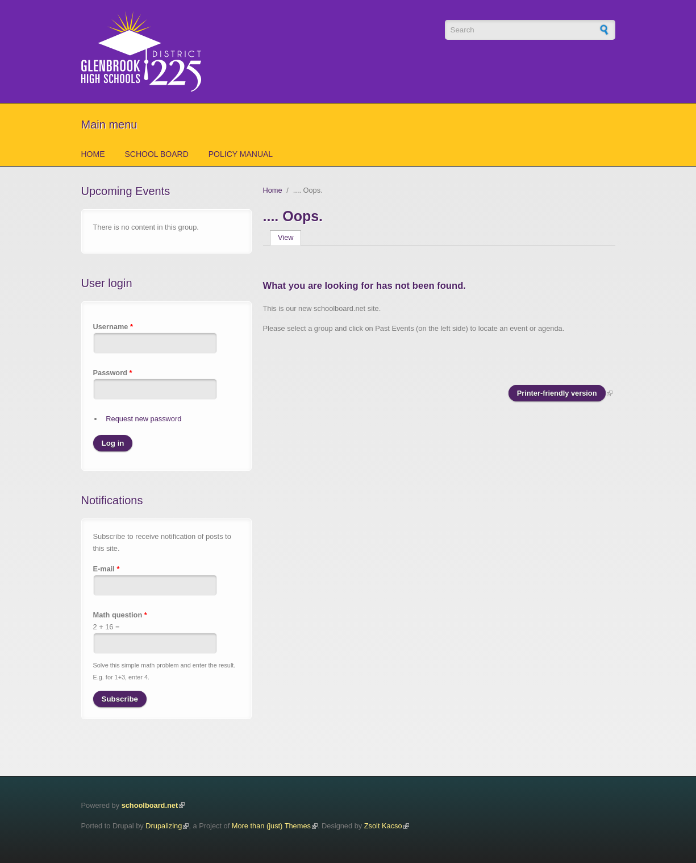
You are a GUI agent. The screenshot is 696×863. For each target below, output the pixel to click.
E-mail (106, 569)
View (289, 237)
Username (113, 326)
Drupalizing (163, 825)
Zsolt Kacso (383, 825)
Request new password (143, 418)
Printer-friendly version (557, 393)
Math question (120, 615)
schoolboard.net (150, 805)
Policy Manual (241, 154)
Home (93, 154)
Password (112, 372)
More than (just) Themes (271, 825)
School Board (157, 154)
